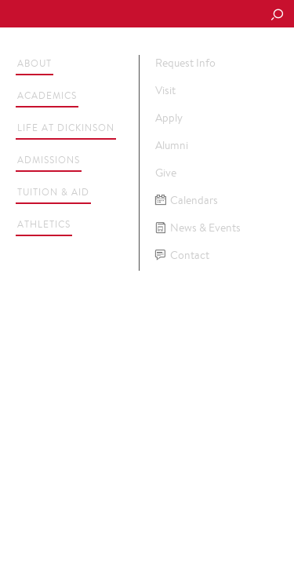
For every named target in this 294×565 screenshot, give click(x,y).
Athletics (44, 224)
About (34, 63)
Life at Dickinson (65, 127)
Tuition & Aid (53, 192)
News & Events (198, 228)
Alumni (171, 145)
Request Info (185, 63)
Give (165, 173)
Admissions (48, 160)
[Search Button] (277, 15)
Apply (169, 118)
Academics (47, 95)
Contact (182, 255)
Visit (165, 90)
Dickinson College (118, 14)
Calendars (186, 200)
